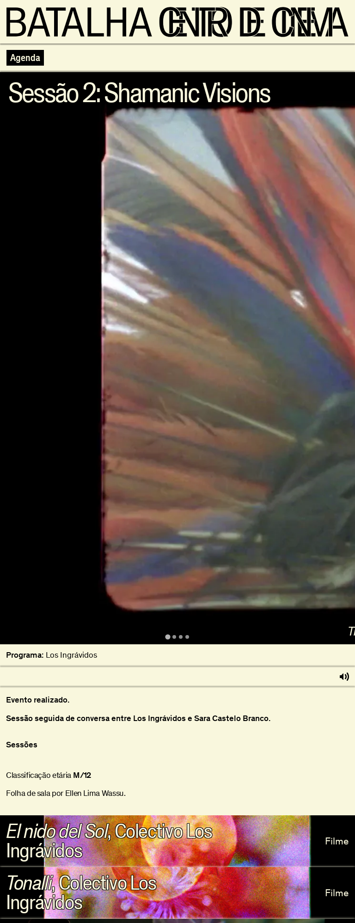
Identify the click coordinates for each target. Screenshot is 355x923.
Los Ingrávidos (71, 655)
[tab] (167, 637)
